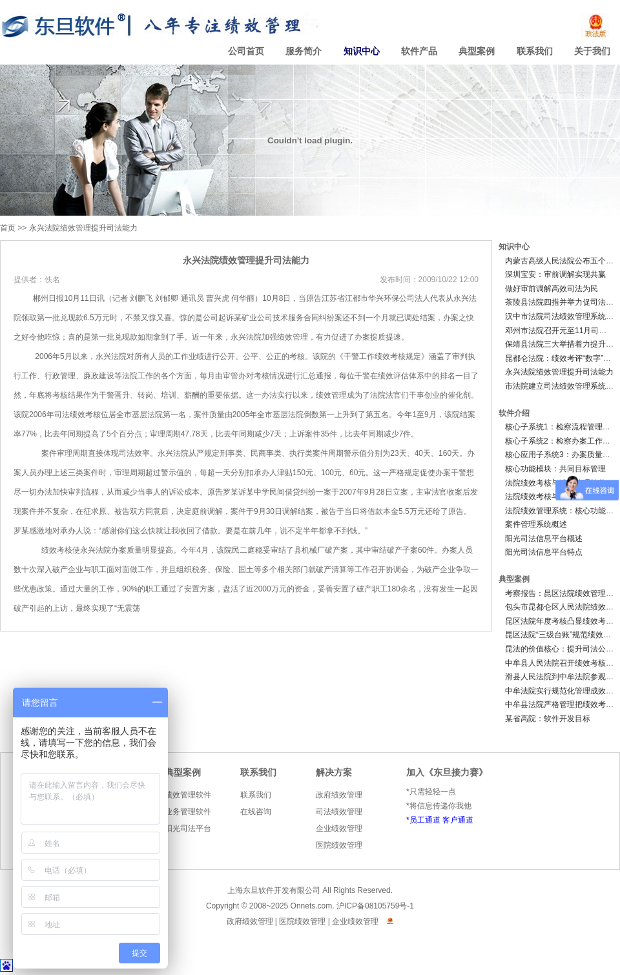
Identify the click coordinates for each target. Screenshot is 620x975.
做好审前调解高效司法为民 (551, 288)
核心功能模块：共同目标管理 (555, 468)
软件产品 (419, 51)
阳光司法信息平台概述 (544, 538)
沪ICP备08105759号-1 (375, 905)
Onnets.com (312, 905)
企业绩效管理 (339, 828)
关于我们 (592, 51)
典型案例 (477, 51)
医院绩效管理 (339, 845)
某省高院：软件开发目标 (547, 718)
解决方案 (334, 772)
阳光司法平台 (188, 828)
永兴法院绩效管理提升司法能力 (83, 227)
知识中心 (362, 51)
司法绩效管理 (339, 811)
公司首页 (246, 51)
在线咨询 (255, 811)
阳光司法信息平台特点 (544, 552)
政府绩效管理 (339, 794)
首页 (8, 227)
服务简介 (303, 51)
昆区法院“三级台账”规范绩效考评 (562, 634)
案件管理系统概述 (536, 524)
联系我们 (535, 51)
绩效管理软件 (188, 794)
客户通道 (457, 820)
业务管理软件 (188, 811)
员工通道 (424, 820)
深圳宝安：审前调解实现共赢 (555, 274)
